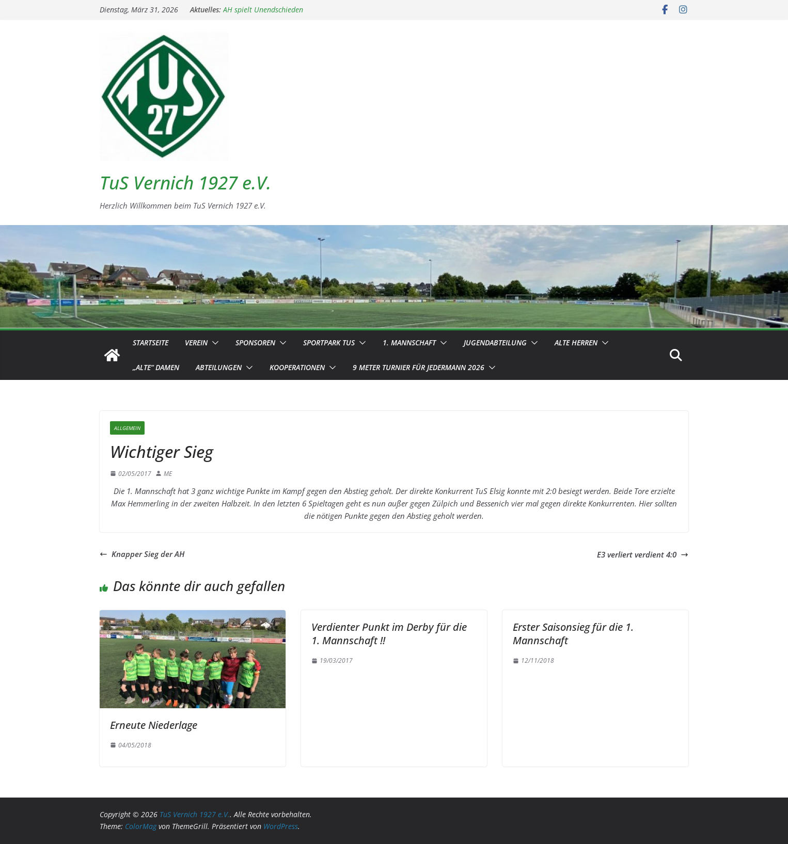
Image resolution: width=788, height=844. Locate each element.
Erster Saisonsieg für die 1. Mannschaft (573, 633)
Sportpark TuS (329, 342)
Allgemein (127, 428)
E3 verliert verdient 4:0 (642, 554)
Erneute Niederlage (153, 725)
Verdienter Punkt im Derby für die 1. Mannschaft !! (389, 633)
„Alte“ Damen (156, 367)
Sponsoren (255, 342)
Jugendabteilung (495, 342)
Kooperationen (297, 367)
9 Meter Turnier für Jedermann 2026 (418, 367)
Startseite (150, 342)
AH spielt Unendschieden (263, 9)
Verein (196, 342)
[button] (213, 343)
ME (168, 473)
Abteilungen (219, 367)
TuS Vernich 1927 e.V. (185, 182)
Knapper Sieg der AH (142, 554)
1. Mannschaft (409, 342)
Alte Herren (576, 342)
